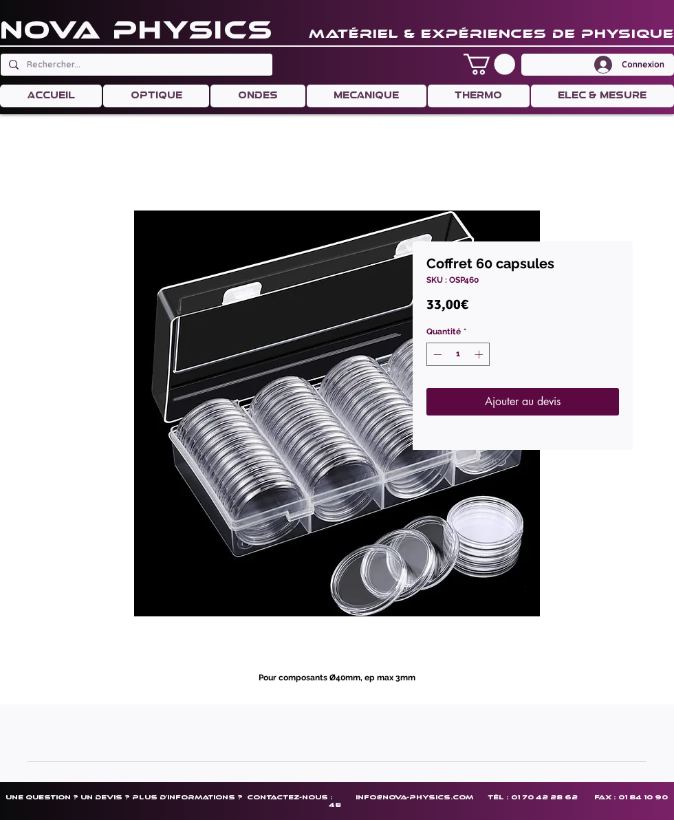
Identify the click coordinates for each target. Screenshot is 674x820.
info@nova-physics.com (414, 797)
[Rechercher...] (135, 65)
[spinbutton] (458, 354)
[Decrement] (436, 354)
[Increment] (480, 354)
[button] (489, 64)
